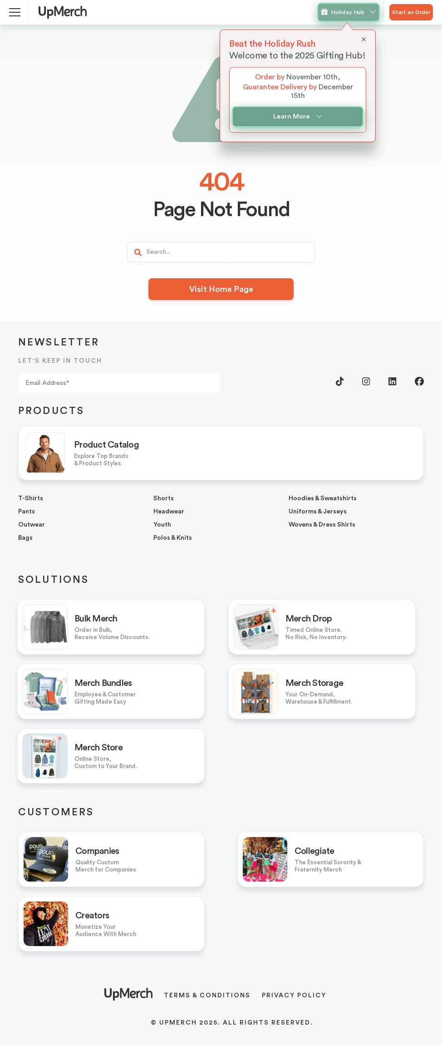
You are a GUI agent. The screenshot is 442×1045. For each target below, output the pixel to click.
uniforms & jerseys (318, 511)
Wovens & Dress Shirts (322, 525)
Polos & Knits (172, 538)
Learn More (297, 117)
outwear (31, 525)
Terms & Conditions (207, 995)
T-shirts (30, 498)
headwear (168, 511)
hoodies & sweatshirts (323, 498)
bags (25, 538)
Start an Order (411, 12)
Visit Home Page (221, 289)
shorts (163, 498)
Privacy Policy (294, 995)
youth (162, 525)
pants (26, 511)
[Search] (221, 252)
